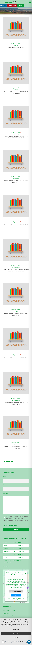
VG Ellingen (20, 5)
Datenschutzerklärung (9, 610)
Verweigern (16, 629)
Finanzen (16, 89)
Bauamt (16, 222)
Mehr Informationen (16, 591)
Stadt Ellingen (3, 5)
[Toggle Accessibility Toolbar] (29, 642)
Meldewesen (16, 134)
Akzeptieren (16, 595)
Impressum (6, 613)
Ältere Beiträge (8, 462)
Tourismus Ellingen (12, 5)
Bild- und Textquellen (8, 616)
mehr (16, 637)
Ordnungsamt (16, 267)
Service (16, 45)
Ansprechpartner (15, 43)
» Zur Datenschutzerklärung (10, 525)
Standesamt (16, 311)
